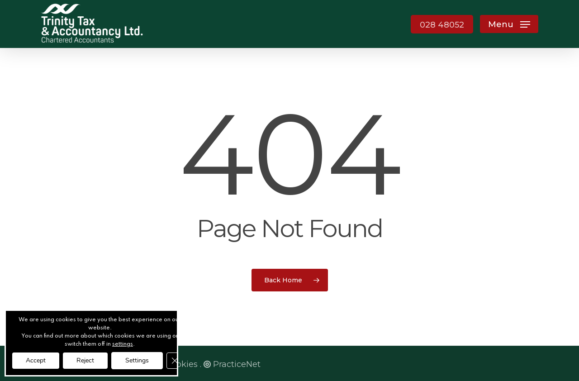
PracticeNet (232, 364)
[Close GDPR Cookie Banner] (174, 360)
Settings (137, 360)
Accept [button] (36, 360)
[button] (509, 24)
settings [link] (122, 344)
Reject (85, 360)
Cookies (182, 364)
